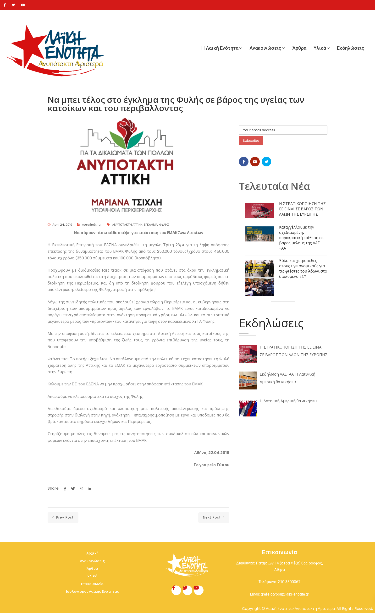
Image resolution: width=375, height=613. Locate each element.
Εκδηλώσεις (350, 48)
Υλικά (320, 48)
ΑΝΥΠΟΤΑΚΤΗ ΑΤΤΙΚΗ (127, 224)
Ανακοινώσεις (265, 48)
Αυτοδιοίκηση (92, 224)
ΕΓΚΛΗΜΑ (151, 224)
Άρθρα (299, 48)
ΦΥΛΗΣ (164, 224)
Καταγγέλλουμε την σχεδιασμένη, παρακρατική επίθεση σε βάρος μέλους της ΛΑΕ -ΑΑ (301, 237)
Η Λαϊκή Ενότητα (219, 48)
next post (214, 517)
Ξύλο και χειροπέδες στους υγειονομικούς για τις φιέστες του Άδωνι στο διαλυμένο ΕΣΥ (303, 268)
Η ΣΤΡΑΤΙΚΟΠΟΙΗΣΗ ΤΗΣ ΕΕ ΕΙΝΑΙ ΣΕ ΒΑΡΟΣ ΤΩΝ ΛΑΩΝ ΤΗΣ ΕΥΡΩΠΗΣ (302, 209)
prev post (63, 517)
